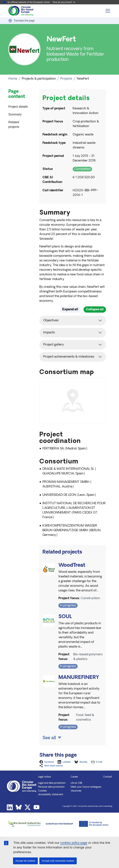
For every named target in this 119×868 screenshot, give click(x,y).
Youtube (37, 820)
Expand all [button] (70, 309)
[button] (10, 20)
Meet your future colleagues (86, 799)
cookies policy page (73, 842)
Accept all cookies (25, 860)
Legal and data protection (52, 795)
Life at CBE (76, 795)
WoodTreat (71, 577)
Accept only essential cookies (58, 860)
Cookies (42, 803)
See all (49, 750)
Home (12, 78)
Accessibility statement (50, 807)
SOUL (65, 629)
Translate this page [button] (24, 20)
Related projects (13, 124)
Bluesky (19, 820)
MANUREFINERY (78, 690)
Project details (18, 106)
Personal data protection (51, 799)
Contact (107, 789)
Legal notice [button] (44, 789)
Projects (66, 78)
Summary (15, 114)
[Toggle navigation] (108, 11)
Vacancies (76, 803)
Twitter (28, 820)
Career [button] (74, 789)
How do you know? (64, 2)
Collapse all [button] (95, 309)
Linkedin (10, 820)
